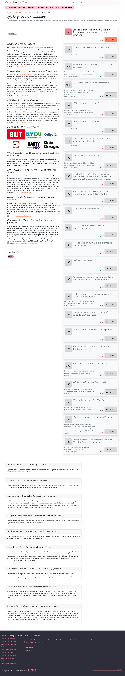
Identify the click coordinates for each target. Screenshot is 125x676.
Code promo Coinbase (8, 647)
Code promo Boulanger (23, 216)
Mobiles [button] (10, 257)
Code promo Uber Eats (8, 641)
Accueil (9, 13)
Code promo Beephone (23, 193)
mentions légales (98, 670)
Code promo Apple (22, 95)
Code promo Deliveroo (8, 644)
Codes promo (11, 7)
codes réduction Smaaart (28, 75)
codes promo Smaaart (37, 48)
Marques (28, 13)
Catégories (22, 7)
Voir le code (110, 39)
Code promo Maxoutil (8, 658)
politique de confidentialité (113, 670)
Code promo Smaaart (43, 13)
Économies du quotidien (64, 7)
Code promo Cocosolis (8, 664)
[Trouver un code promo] (96, 3)
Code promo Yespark (8, 661)
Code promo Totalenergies (9, 650)
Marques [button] (31, 7)
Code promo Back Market (24, 122)
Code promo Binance (8, 638)
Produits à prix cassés (45, 7)
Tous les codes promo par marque (35, 642)
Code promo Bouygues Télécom (26, 243)
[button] (101, 41)
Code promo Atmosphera (9, 655)
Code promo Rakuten (8, 652)
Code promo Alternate (23, 67)
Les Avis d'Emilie (30, 650)
